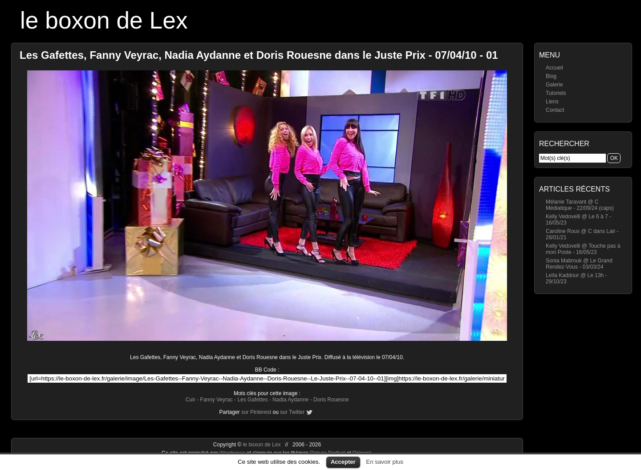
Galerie (554, 85)
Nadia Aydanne (290, 399)
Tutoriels (556, 93)
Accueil (554, 68)
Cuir (190, 399)
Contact (555, 110)
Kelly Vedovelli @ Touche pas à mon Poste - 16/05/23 (583, 249)
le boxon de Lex (104, 20)
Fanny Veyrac (216, 399)
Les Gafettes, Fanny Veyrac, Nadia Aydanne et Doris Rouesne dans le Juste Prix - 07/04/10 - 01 (259, 55)
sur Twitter (292, 412)
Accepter (343, 461)
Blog (551, 76)
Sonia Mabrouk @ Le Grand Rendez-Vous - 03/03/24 (579, 263)
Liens (552, 101)
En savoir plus (384, 461)
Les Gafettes (252, 399)
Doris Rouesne (331, 399)
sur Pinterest (256, 412)
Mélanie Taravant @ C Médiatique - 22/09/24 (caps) (580, 205)
